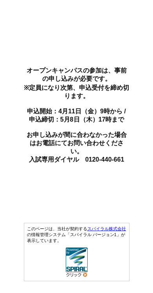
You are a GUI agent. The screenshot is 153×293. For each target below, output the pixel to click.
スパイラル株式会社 (106, 228)
